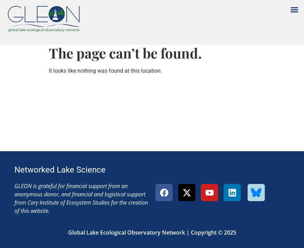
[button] (294, 9)
